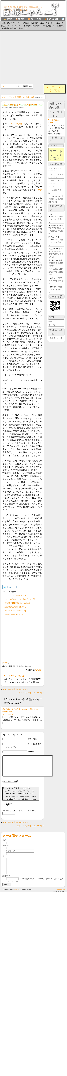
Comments (34, 19)
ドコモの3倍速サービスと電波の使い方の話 (20, 599)
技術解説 (60, 26)
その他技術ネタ (48, 26)
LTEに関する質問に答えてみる (15, 689)
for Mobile (51, 19)
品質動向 (34, 23)
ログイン (52, 325)
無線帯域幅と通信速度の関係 (56, 263)
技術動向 (36, 26)
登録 (50, 321)
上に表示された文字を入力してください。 (19, 814)
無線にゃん (23, 28)
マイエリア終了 (17, 124)
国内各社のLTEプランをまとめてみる (18, 603)
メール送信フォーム (16, 839)
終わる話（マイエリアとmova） (23, 105)
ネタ (8, 26)
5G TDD (52, 187)
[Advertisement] (25, 57)
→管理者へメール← (56, 338)
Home (8, 19)
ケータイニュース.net (14, 676)
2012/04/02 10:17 (9, 714)
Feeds (20, 19)
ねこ (4, 23)
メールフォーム (9, 86)
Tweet (6, 662)
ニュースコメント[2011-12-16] (15, 611)
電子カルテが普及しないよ (14, 615)
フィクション (16, 26)
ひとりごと (11, 23)
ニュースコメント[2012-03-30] (29, 693)
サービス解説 (23, 23)
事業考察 (27, 26)
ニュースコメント (47, 23)
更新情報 (5, 28)
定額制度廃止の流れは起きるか (15, 607)
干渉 (40, 190)
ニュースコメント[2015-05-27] (15, 595)
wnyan (38, 670)
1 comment (28, 666)
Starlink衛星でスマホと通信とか (56, 219)
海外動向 (13, 28)
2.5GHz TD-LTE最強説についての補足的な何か (56, 199)
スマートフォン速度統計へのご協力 (18, 97)
